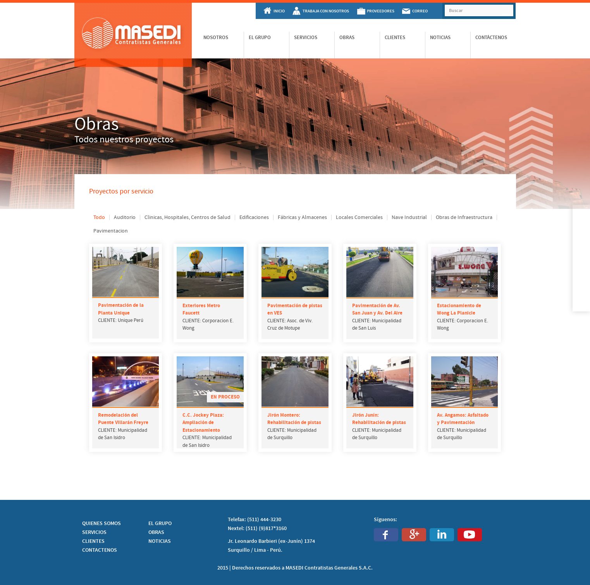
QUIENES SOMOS (101, 523)
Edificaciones (254, 217)
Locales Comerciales (359, 217)
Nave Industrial (409, 217)
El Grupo (260, 37)
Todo (99, 217)
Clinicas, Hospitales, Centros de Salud (187, 217)
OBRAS (156, 532)
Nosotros (215, 37)
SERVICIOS (94, 532)
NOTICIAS (159, 541)
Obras (346, 37)
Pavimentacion (110, 231)
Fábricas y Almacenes (302, 217)
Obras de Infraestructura (464, 217)
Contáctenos (491, 37)
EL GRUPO (160, 523)
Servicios (305, 37)
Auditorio (125, 217)
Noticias (440, 37)
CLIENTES (93, 541)
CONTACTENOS (99, 550)
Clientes (395, 37)
